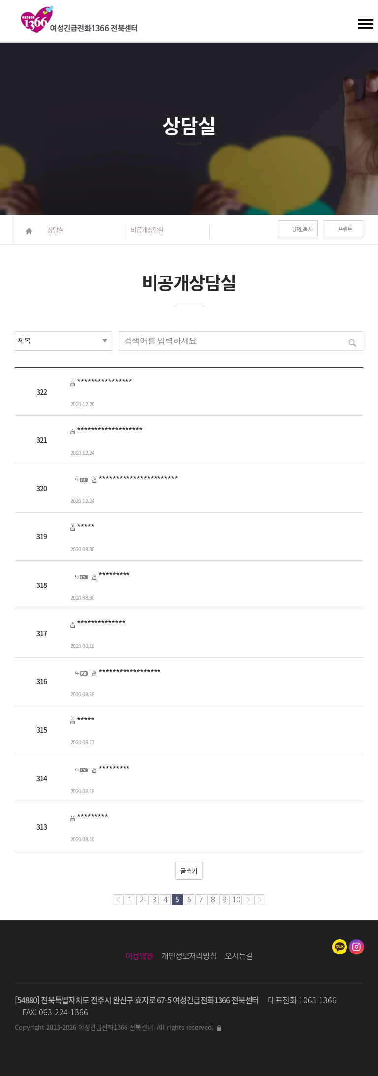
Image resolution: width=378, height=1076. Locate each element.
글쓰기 (189, 870)
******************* (109, 430)
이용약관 (139, 955)
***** (85, 527)
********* (113, 575)
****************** (129, 672)
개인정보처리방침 (189, 955)
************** (101, 623)
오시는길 (238, 955)
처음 (118, 899)
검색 (15, 19)
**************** (104, 382)
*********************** (138, 479)
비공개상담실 (147, 229)
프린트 (345, 229)
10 (236, 899)
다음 (248, 899)
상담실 (55, 229)
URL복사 (302, 229)
